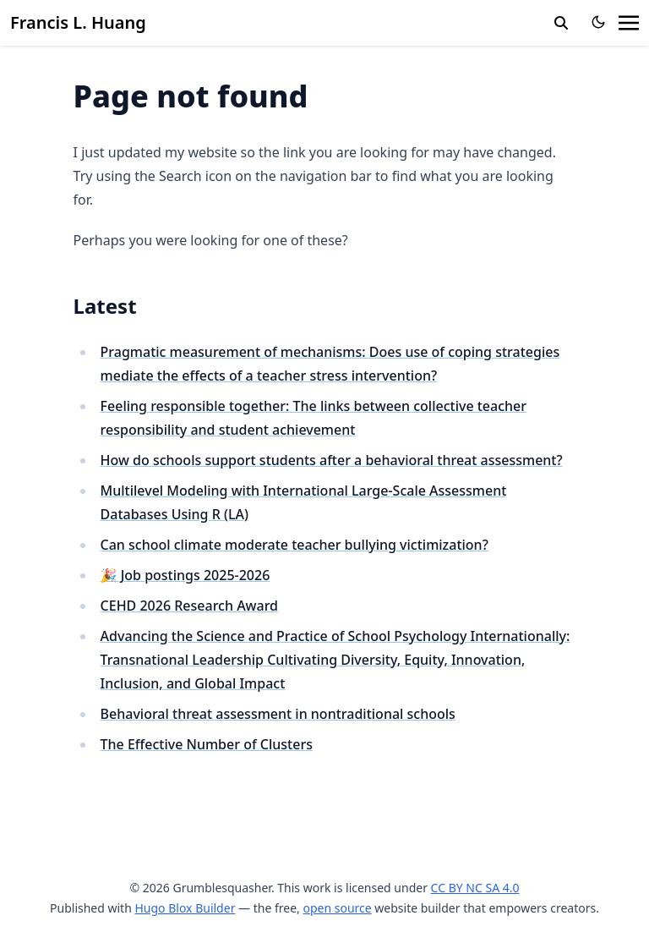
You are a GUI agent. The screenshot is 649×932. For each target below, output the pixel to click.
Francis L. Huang (78, 22)
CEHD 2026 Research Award (189, 605)
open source (337, 908)
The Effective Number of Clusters (207, 744)
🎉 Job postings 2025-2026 (185, 575)
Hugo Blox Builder (184, 908)
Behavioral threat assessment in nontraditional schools (278, 713)
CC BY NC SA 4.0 (475, 888)
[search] (561, 23)
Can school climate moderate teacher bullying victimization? (294, 544)
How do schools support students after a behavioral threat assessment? (332, 460)
